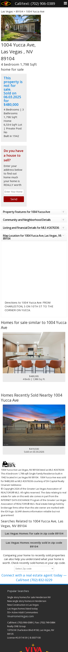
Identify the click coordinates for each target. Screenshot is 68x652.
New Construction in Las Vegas (23, 604)
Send (14, 199)
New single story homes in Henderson (26, 601)
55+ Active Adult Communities (22, 612)
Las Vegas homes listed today (22, 608)
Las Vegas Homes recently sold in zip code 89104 (34, 544)
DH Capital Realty (55, 481)
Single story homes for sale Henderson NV (29, 597)
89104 (19, 11)
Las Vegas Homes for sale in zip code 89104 (34, 533)
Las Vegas (7, 11)
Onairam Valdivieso (11, 485)
